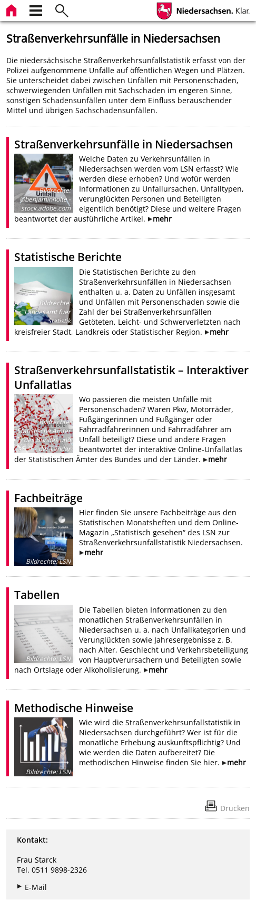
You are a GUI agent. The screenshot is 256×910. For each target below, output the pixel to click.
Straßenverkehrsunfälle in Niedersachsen (123, 144)
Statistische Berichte (68, 256)
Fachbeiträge (48, 498)
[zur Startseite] (12, 9)
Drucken (235, 808)
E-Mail (36, 887)
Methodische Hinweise (73, 708)
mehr (162, 219)
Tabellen (37, 594)
